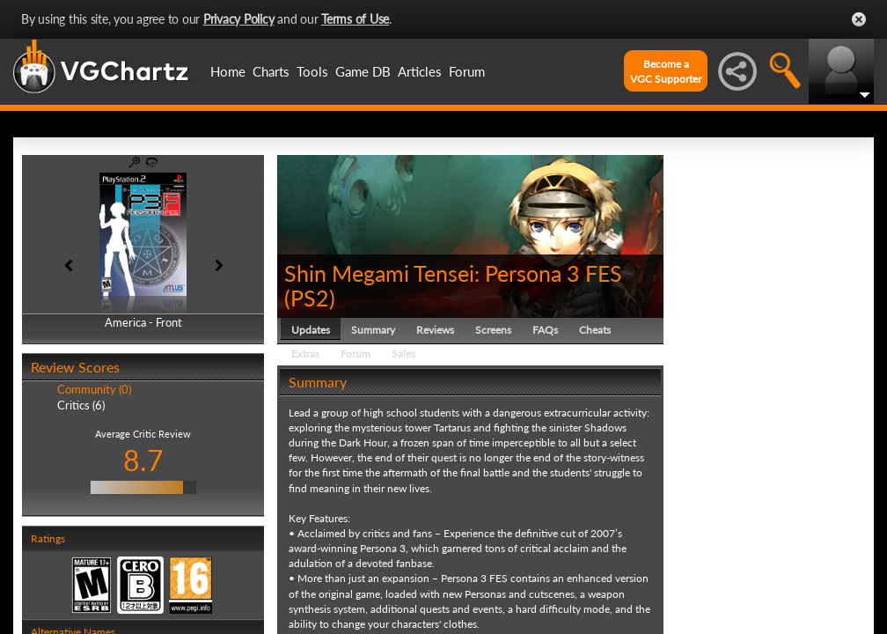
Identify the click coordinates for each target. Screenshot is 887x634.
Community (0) (94, 389)
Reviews (435, 329)
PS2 (309, 297)
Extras (305, 353)
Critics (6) (81, 405)
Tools (312, 71)
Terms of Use (355, 18)
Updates (310, 329)
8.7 (143, 460)
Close (859, 19)
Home (228, 71)
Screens (493, 329)
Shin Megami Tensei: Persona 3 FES (453, 273)
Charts (271, 71)
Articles (420, 71)
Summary (373, 329)
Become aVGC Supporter (665, 71)
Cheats (595, 329)
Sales (403, 353)
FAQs (545, 329)
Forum (467, 71)
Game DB (363, 71)
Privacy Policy (239, 18)
